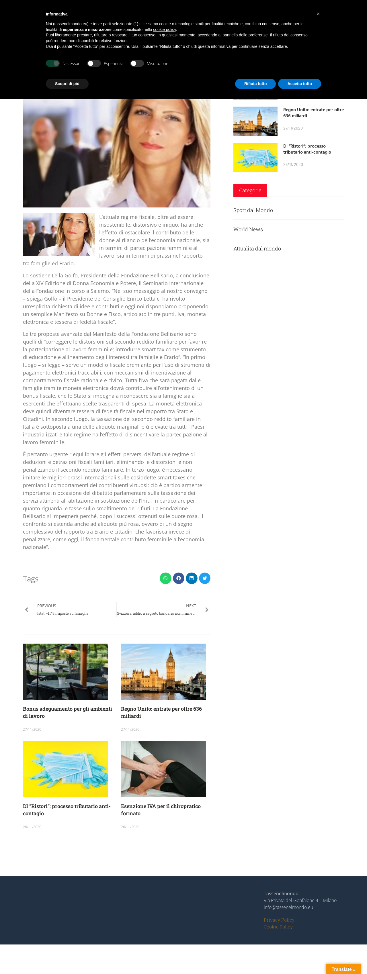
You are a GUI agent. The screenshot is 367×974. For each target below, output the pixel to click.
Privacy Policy (279, 920)
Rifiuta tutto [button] (255, 83)
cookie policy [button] (164, 29)
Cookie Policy (278, 927)
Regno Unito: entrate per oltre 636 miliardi (313, 112)
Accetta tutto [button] (299, 83)
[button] (165, 578)
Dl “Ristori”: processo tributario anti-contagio (307, 148)
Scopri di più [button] (67, 83)
